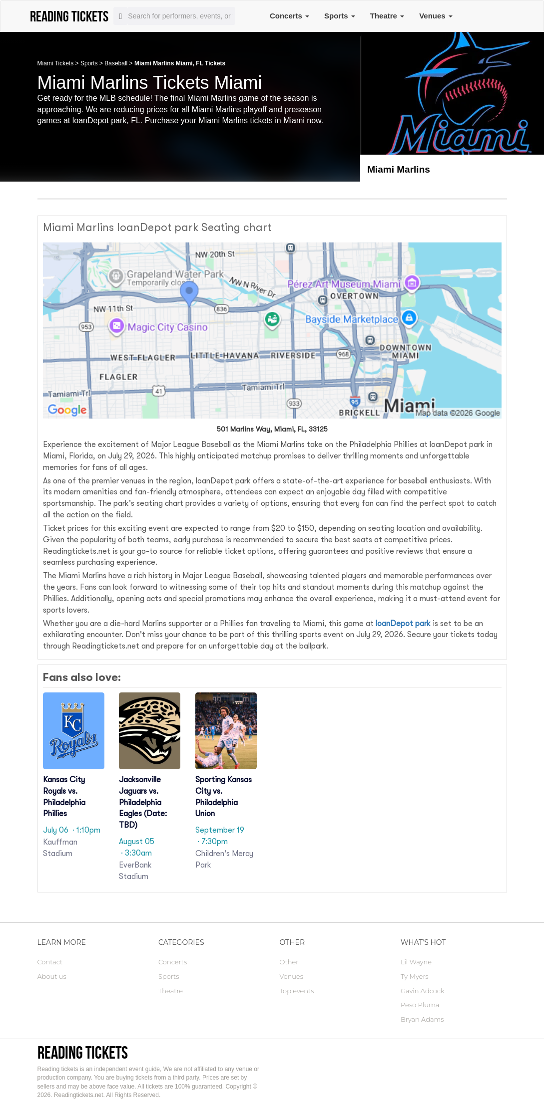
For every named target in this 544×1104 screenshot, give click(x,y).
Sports (339, 15)
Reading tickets (82, 1052)
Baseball (115, 63)
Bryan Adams (422, 1019)
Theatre (387, 15)
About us (51, 976)
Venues (436, 15)
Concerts (289, 15)
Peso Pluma (420, 1005)
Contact (50, 962)
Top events (297, 991)
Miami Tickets (55, 63)
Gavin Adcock (423, 991)
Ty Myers (415, 976)
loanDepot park (403, 623)
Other (289, 962)
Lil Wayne (416, 962)
